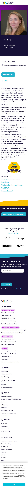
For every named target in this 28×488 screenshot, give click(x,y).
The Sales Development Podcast (12, 185)
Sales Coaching (5, 377)
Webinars (3, 452)
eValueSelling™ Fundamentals (8, 351)
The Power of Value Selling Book (9, 441)
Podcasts (3, 457)
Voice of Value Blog (6, 444)
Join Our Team (4, 405)
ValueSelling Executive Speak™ (8, 353)
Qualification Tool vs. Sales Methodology (11, 399)
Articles (3, 455)
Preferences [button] (5, 478)
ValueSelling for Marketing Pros (8, 323)
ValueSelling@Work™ (6, 356)
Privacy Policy (19, 288)
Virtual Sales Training (6, 374)
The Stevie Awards (5, 431)
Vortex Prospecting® (6, 315)
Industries (3, 384)
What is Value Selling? (6, 396)
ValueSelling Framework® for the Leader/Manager (13, 330)
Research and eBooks (6, 449)
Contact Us (4, 416)
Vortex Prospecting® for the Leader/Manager (12, 332)
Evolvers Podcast (7, 191)
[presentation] (12, 277)
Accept (13, 484)
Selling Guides (4, 446)
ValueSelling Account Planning (8, 321)
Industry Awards (5, 429)
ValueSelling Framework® (7, 312)
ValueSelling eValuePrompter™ (8, 342)
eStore (2, 460)
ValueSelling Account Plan (7, 344)
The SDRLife (5, 188)
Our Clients (4, 423)
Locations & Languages (6, 387)
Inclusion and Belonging (7, 410)
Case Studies (4, 426)
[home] (7, 3)
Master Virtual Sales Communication (10, 362)
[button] (25, 2)
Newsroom (4, 407)
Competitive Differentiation (8, 318)
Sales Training (4, 371)
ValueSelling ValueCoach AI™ (8, 339)
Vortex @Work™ (5, 359)
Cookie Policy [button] (21, 475)
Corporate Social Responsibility (8, 413)
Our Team (3, 402)
